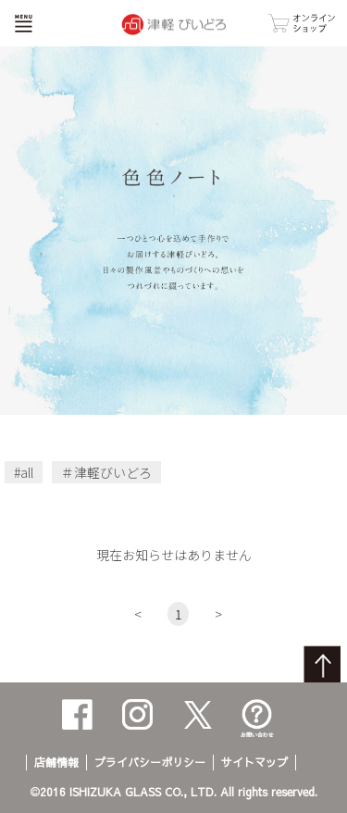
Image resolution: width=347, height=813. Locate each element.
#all (23, 472)
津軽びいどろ (113, 472)
